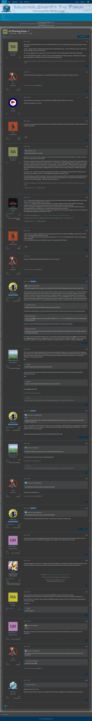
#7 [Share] (87, 230)
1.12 (71, 23)
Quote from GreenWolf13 (33, 651)
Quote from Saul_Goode (33, 285)
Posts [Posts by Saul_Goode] (7, 57)
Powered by (46, 718)
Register (82, 2)
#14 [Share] (87, 508)
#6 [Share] (87, 197)
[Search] (88, 2)
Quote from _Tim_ (31, 150)
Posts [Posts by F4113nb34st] (7, 215)
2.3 (27, 23)
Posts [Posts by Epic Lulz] (7, 696)
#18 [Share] (87, 621)
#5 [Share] (87, 146)
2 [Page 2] (5, 36)
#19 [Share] (87, 646)
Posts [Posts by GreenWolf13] (7, 551)
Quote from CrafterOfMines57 (34, 415)
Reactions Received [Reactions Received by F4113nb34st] (10, 213)
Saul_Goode (13, 33)
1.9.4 (61, 23)
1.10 (64, 23)
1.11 (68, 23)
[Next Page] (12, 37)
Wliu (26, 200)
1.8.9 (57, 23)
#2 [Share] (87, 72)
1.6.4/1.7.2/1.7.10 (50, 23)
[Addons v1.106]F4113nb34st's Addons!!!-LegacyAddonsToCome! (54, 215)
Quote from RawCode (32, 625)
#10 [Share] (87, 349)
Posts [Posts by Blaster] (7, 580)
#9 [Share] (87, 281)
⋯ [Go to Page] (7, 36)
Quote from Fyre (31, 305)
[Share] (88, 37)
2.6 (33, 23)
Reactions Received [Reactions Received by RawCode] (10, 608)
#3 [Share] (87, 97)
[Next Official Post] (82, 343)
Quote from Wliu (31, 316)
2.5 (30, 23)
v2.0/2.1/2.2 (23, 23)
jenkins (52, 22)
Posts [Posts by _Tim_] (7, 113)
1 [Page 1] (3, 36)
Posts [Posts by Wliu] (7, 137)
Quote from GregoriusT (33, 447)
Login (77, 2)
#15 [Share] (87, 535)
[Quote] (86, 66)
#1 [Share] (87, 41)
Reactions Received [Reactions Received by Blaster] (10, 578)
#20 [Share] (87, 680)
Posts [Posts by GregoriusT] (7, 299)
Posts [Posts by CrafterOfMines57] (7, 365)
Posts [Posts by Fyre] (7, 88)
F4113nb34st (35, 221)
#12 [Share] (87, 443)
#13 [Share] (87, 478)
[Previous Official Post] (79, 437)
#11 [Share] (87, 411)
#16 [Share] (87, 560)
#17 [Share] (87, 592)
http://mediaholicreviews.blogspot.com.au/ (58, 574)
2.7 (35, 23)
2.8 (38, 23)
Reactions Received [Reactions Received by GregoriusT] (10, 297)
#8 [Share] (87, 256)
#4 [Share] (87, 121)
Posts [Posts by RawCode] (7, 609)
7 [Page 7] (11, 706)
